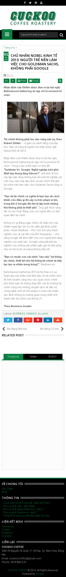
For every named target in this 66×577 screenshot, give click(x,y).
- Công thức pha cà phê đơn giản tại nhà (25, 515)
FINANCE (31, 313)
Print (22, 80)
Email (34, 80)
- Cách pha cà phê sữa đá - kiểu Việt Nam (26, 502)
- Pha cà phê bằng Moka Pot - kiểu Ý (23, 509)
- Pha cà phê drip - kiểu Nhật (18, 506)
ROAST (53, 356)
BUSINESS (19, 313)
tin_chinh (43, 313)
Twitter (33, 356)
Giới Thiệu (7, 488)
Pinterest (7, 532)
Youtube (7, 536)
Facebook (13, 356)
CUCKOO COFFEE (17, 570)
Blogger (40, 573)
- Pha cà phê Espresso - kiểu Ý (19, 512)
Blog (4, 491)
